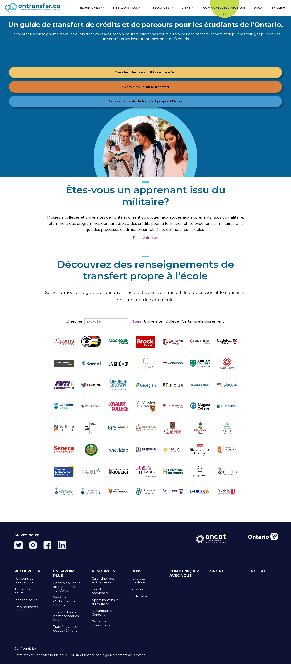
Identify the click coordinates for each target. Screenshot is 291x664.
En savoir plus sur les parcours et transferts (66, 586)
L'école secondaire (100, 591)
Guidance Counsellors (101, 623)
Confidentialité (25, 648)
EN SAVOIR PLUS (125, 7)
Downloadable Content (103, 612)
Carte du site (140, 596)
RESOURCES (159, 7)
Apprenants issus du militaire (105, 602)
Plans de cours (25, 600)
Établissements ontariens (26, 609)
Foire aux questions (137, 580)
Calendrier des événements (103, 580)
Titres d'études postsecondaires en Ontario (66, 616)
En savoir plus (145, 238)
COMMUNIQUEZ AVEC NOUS (184, 573)
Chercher (97, 321)
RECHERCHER (89, 7)
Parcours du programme (24, 580)
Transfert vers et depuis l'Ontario (65, 628)
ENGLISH (278, 7)
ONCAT (258, 7)
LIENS (186, 7)
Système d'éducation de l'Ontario (64, 601)
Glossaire (137, 589)
